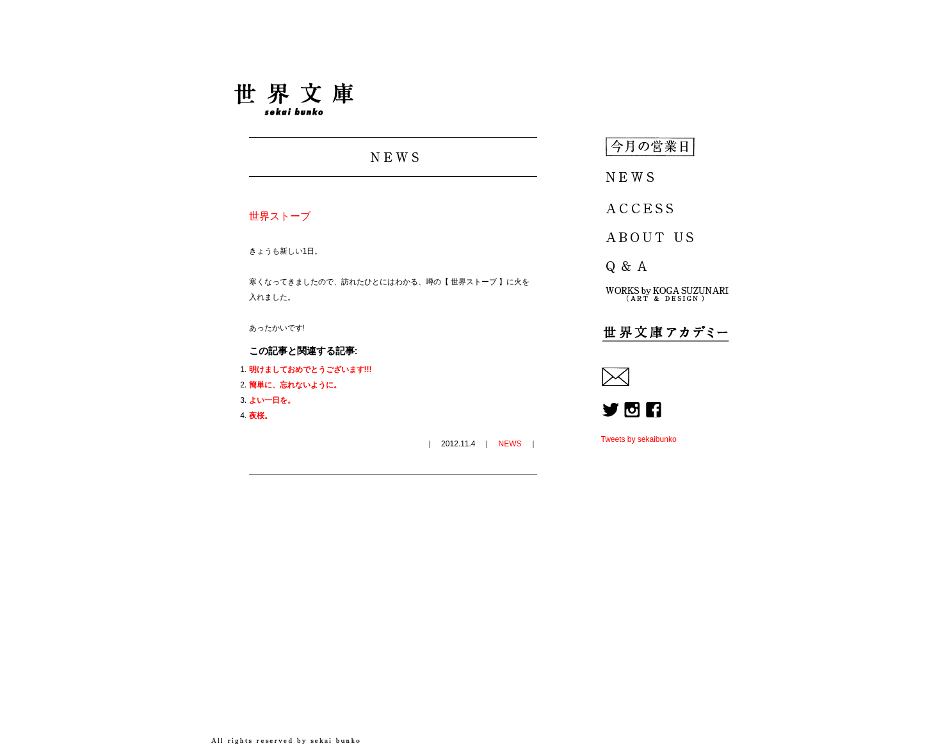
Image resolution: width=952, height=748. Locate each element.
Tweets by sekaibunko (639, 439)
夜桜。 (260, 415)
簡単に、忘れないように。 (295, 384)
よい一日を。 (272, 400)
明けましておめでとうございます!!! (310, 369)
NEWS (510, 443)
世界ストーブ (280, 216)
